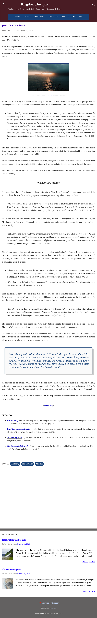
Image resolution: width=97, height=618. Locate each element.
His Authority (12, 420)
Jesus (27, 16)
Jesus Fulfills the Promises (14, 540)
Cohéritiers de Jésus (11, 569)
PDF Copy (48, 405)
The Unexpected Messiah (17, 446)
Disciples (53, 16)
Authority (15, 464)
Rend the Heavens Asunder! (19, 429)
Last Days (77, 16)
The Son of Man (14, 437)
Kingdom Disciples (34, 4)
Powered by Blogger (48, 603)
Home (17, 16)
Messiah (39, 464)
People (65, 16)
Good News (39, 16)
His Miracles (27, 464)
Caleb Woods (49, 95)
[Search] (93, 5)
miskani (53, 608)
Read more (88, 562)
